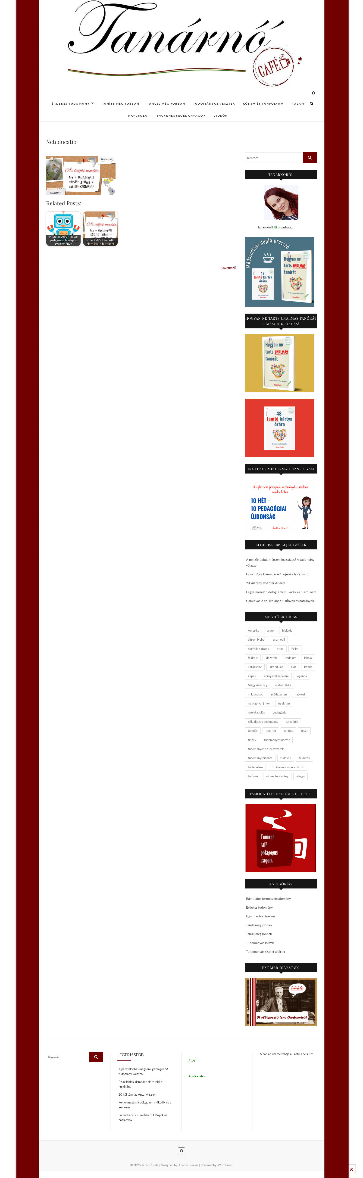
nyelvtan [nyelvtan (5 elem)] (284, 703)
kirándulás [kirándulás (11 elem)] (276, 667)
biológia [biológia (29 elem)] (287, 630)
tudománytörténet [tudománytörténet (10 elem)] (260, 758)
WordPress (225, 1165)
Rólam (297, 103)
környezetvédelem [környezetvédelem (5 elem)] (276, 676)
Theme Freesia (188, 1165)
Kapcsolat (139, 115)
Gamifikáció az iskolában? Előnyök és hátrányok (280, 601)
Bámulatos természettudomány (268, 899)
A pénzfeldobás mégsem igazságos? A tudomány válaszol (143, 1071)
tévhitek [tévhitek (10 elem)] (304, 758)
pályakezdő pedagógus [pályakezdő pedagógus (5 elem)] (263, 721)
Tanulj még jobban (166, 103)
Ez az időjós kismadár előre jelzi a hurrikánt (277, 574)
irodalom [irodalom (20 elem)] (290, 658)
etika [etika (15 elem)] (280, 649)
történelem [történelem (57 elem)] (255, 767)
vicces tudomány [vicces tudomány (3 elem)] (277, 776)
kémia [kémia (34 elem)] (308, 667)
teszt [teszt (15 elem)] (304, 730)
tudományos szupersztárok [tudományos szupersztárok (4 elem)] (266, 749)
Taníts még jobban (121, 103)
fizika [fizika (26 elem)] (294, 649)
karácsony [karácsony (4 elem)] (255, 667)
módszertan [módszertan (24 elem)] (279, 694)
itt (275, 227)
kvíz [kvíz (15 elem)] (293, 667)
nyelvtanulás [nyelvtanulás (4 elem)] (256, 712)
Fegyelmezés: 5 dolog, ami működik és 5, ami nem (281, 592)
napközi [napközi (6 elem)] (300, 694)
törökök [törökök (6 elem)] (253, 776)
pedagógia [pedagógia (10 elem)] (279, 712)
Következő (228, 268)
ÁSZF (192, 1061)
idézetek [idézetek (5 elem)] (271, 658)
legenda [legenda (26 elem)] (302, 676)
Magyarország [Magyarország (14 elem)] (257, 685)
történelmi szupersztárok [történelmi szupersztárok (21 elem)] (287, 767)
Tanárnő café (149, 1165)
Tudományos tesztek (214, 103)
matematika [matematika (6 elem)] (283, 685)
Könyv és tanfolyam (263, 103)
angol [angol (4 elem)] (270, 630)
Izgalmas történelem (260, 916)
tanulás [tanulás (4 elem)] (253, 730)
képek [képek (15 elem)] (252, 676)
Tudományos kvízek (260, 943)
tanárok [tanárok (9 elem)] (271, 730)
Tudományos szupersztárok (265, 952)
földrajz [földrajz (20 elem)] (253, 658)
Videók (220, 115)
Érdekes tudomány (71, 103)
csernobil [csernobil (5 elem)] (279, 639)
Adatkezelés (196, 1076)
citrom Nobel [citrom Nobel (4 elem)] (256, 639)
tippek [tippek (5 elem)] (252, 740)
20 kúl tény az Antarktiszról (265, 583)
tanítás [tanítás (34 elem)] (288, 730)
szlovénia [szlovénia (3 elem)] (292, 721)
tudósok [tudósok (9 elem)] (285, 758)
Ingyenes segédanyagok (181, 115)
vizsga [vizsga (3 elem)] (300, 776)
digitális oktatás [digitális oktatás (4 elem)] (258, 649)
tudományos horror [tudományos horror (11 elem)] (277, 740)
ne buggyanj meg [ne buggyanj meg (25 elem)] (259, 703)
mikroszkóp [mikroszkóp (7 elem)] (255, 694)
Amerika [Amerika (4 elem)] (253, 630)
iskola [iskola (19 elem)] (308, 658)
